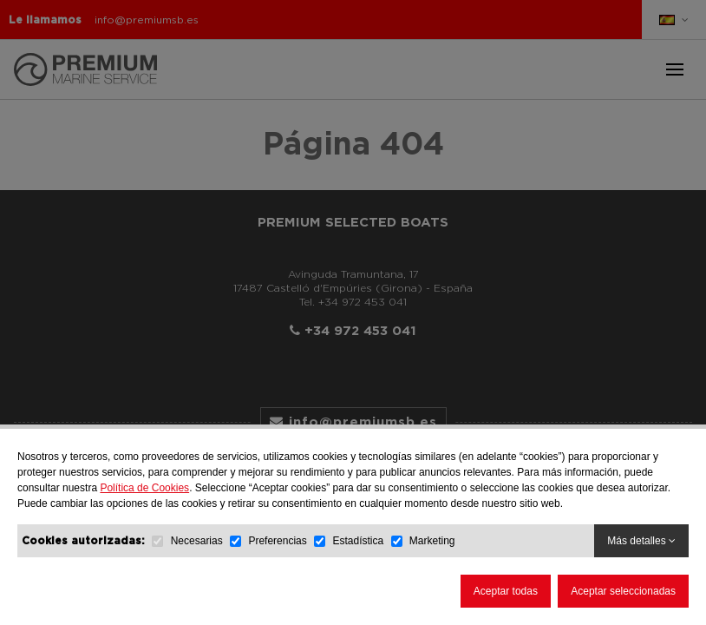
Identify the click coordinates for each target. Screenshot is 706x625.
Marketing (432, 541)
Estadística (357, 541)
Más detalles (641, 541)
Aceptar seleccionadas (623, 591)
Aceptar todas (506, 591)
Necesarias (197, 541)
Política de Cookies (144, 488)
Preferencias (277, 541)
